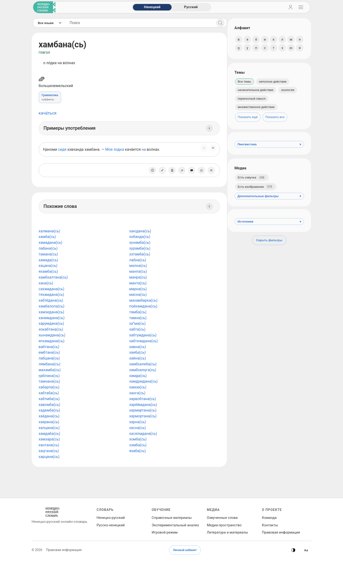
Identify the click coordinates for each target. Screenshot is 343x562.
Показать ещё (248, 117)
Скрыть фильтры (269, 240)
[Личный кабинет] (290, 7)
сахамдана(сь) (51, 289)
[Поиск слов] (139, 22)
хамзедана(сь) (51, 312)
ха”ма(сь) (136, 323)
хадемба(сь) (49, 410)
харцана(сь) (49, 456)
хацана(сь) (48, 265)
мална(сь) (137, 265)
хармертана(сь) (142, 410)
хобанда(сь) (138, 236)
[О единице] (151, 170)
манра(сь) (137, 277)
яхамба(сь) (48, 271)
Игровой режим (165, 532)
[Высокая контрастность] (306, 550)
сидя (62, 149)
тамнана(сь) (49, 381)
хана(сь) (46, 283)
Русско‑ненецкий (111, 525)
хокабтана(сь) (51, 329)
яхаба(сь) (136, 451)
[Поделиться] (202, 149)
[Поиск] (219, 23)
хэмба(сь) (137, 445)
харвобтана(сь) (141, 399)
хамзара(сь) (49, 439)
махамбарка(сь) (142, 300)
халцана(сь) (49, 428)
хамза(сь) (137, 387)
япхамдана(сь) (52, 341)
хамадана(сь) (50, 242)
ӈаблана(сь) (49, 376)
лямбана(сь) (50, 364)
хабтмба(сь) (49, 399)
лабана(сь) (48, 248)
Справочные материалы (172, 518)
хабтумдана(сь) (142, 335)
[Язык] (49, 22)
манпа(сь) (137, 271)
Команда (269, 518)
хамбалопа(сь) (51, 306)
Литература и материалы (227, 532)
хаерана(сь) (49, 422)
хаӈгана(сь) (49, 451)
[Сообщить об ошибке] (211, 149)
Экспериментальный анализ (175, 525)
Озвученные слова (222, 518)
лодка (119, 149)
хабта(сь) (136, 329)
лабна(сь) (137, 260)
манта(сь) (137, 283)
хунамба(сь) (139, 242)
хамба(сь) (47, 236)
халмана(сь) (49, 231)
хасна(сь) (136, 428)
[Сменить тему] (293, 550)
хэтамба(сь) (138, 254)
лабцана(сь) (49, 358)
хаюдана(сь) (139, 231)
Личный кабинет (185, 550)
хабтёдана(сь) (51, 300)
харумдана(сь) (51, 323)
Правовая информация (281, 532)
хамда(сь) (137, 376)
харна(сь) (136, 422)
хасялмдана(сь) (142, 433)
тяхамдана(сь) (51, 294)
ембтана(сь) (49, 352)
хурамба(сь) (139, 248)
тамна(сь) (137, 318)
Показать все (274, 117)
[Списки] (209, 170)
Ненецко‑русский (111, 518)
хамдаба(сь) (49, 433)
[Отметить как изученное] (160, 170)
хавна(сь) (136, 347)
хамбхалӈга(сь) (142, 370)
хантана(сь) (49, 445)
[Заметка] (170, 170)
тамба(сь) (137, 312)
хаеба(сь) (136, 352)
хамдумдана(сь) (142, 381)
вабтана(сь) (49, 347)
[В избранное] (200, 170)
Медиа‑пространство (224, 525)
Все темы (244, 81)
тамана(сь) (48, 254)
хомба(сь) (137, 439)
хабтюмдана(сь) (142, 341)
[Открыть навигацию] (301, 7)
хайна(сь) (136, 358)
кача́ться (48, 113)
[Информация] (207, 128)
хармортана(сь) (142, 416)
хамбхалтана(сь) (53, 277)
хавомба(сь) (49, 404)
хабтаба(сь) (49, 393)
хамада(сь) (48, 260)
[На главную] (43, 7)
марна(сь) (137, 289)
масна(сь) (137, 294)
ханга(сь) (136, 393)
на (144, 149)
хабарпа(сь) (49, 387)
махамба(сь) (50, 370)
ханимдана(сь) (52, 318)
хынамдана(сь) (52, 335)
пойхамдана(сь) (142, 306)
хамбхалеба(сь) (142, 364)
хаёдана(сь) (49, 416)
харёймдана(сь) (142, 404)
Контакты (270, 525)
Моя (109, 149)
